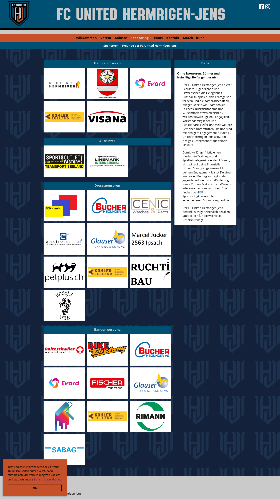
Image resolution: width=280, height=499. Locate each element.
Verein (105, 38)
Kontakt (172, 38)
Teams (157, 38)
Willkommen (86, 38)
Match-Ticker (193, 38)
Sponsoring (140, 38)
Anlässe (121, 38)
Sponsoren (111, 46)
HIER (200, 192)
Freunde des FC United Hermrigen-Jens (149, 46)
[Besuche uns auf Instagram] (267, 6)
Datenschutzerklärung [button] (47, 479)
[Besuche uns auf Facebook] (261, 6)
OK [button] (35, 487)
